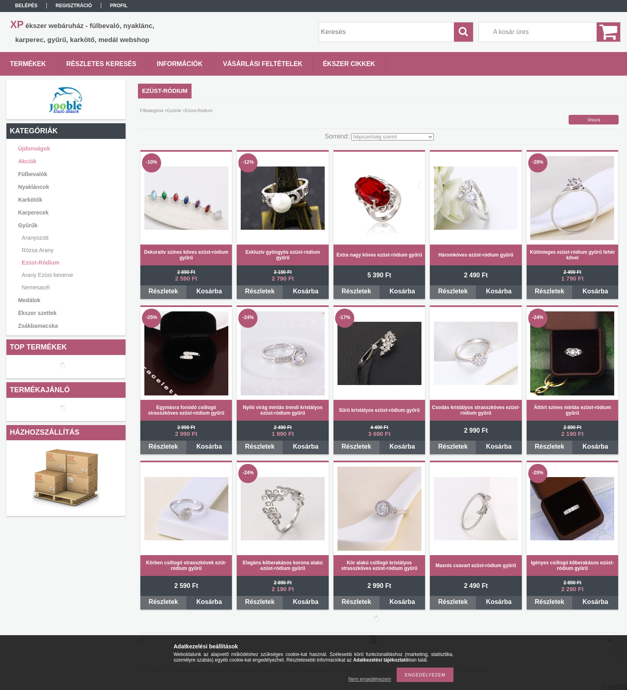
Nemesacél (36, 287)
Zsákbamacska (38, 326)
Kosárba (209, 291)
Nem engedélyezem (369, 679)
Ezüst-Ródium (40, 262)
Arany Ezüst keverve (47, 275)
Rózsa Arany (37, 250)
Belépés (26, 5)
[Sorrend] (392, 136)
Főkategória (151, 110)
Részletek (163, 291)
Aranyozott (35, 238)
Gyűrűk (174, 110)
